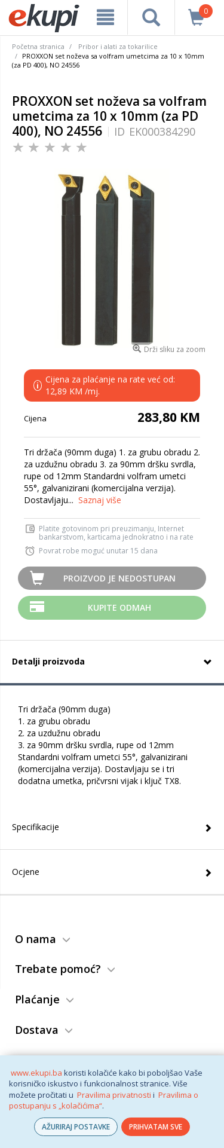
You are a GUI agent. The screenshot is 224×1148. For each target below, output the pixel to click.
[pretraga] (151, 17)
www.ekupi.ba (36, 1072)
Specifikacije (35, 826)
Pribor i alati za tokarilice (118, 46)
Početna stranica (38, 46)
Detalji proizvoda (48, 661)
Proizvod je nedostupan (119, 578)
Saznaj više (99, 500)
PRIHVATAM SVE (155, 1127)
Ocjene (25, 871)
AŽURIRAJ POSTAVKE (76, 1127)
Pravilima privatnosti (114, 1094)
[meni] (105, 17)
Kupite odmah (119, 607)
